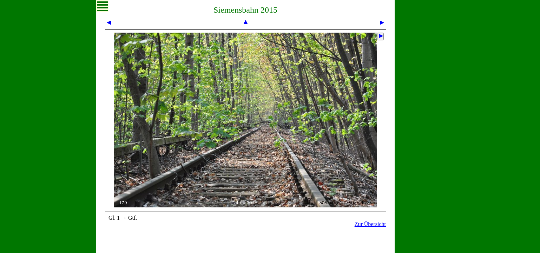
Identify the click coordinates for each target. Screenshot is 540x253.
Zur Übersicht (370, 224)
